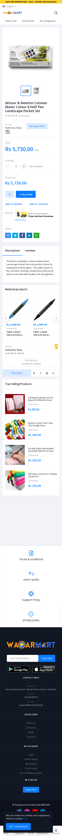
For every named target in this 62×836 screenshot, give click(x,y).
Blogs (31, 732)
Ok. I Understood (18, 826)
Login (31, 754)
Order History (31, 759)
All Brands (28, 20)
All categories (47, 20)
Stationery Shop (13, 127)
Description (12, 250)
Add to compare (39, 204)
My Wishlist (31, 763)
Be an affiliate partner (31, 772)
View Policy (20, 219)
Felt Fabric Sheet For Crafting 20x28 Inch (42, 475)
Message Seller (37, 126)
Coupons (31, 736)
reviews (30, 250)
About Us (31, 722)
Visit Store (16, 373)
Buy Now (25, 194)
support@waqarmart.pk (31, 704)
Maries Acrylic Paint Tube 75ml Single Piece (40, 424)
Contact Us (31, 727)
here (24, 818)
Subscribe (47, 658)
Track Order (31, 768)
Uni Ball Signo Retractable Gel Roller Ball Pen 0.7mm (41, 449)
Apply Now (31, 789)
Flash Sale (11, 20)
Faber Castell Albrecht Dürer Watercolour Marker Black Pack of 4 (44, 333)
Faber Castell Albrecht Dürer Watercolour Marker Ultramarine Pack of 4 (17, 333)
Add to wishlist (13, 204)
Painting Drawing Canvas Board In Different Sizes (40, 399)
